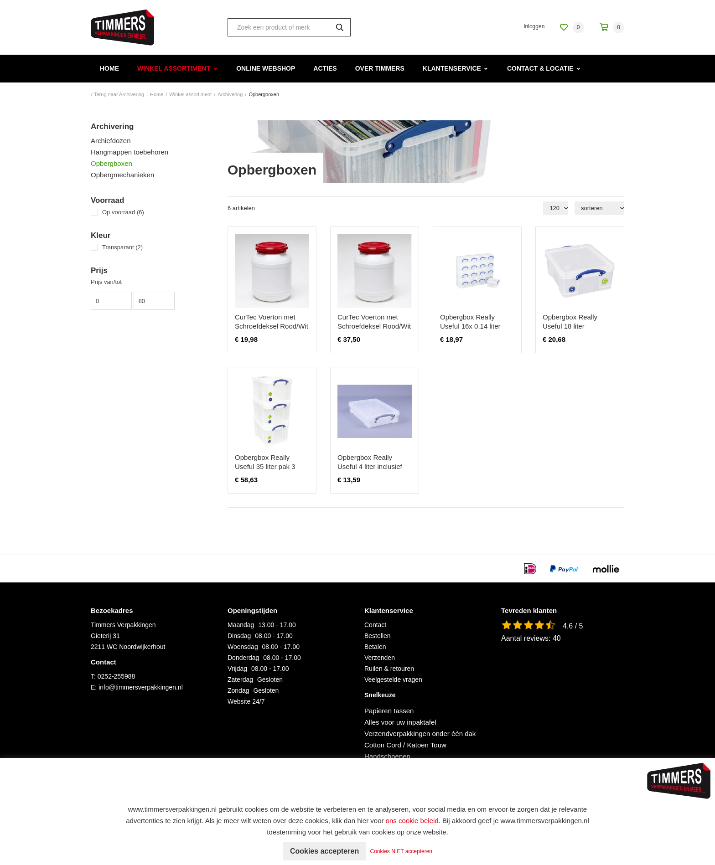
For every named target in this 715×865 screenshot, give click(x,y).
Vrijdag (237, 668)
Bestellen (377, 635)
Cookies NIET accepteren (401, 851)
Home (109, 68)
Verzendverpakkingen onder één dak (420, 733)
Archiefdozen (111, 140)
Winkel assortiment (173, 68)
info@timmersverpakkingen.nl (140, 687)
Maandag (241, 624)
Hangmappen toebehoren (129, 152)
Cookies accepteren (324, 851)
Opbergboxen (111, 163)
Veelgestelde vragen (393, 679)
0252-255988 (116, 676)
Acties (325, 68)
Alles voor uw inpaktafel (400, 722)
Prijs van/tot (106, 282)
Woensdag (243, 646)
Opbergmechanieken (122, 175)
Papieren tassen (389, 711)
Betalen (375, 646)
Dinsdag (239, 635)
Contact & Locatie (540, 68)
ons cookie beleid (412, 820)
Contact (375, 624)
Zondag (238, 690)
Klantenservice (452, 68)
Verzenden (379, 657)
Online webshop (265, 68)
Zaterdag (240, 679)
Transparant (122, 247)
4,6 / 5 (573, 626)
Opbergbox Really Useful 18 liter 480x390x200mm (570, 326)
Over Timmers (379, 68)
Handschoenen (387, 756)
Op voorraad (123, 212)
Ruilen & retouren (389, 668)
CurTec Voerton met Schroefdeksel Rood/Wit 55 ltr (374, 326)
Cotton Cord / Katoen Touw (405, 745)
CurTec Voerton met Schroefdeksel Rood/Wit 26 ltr (271, 326)
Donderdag (243, 657)
